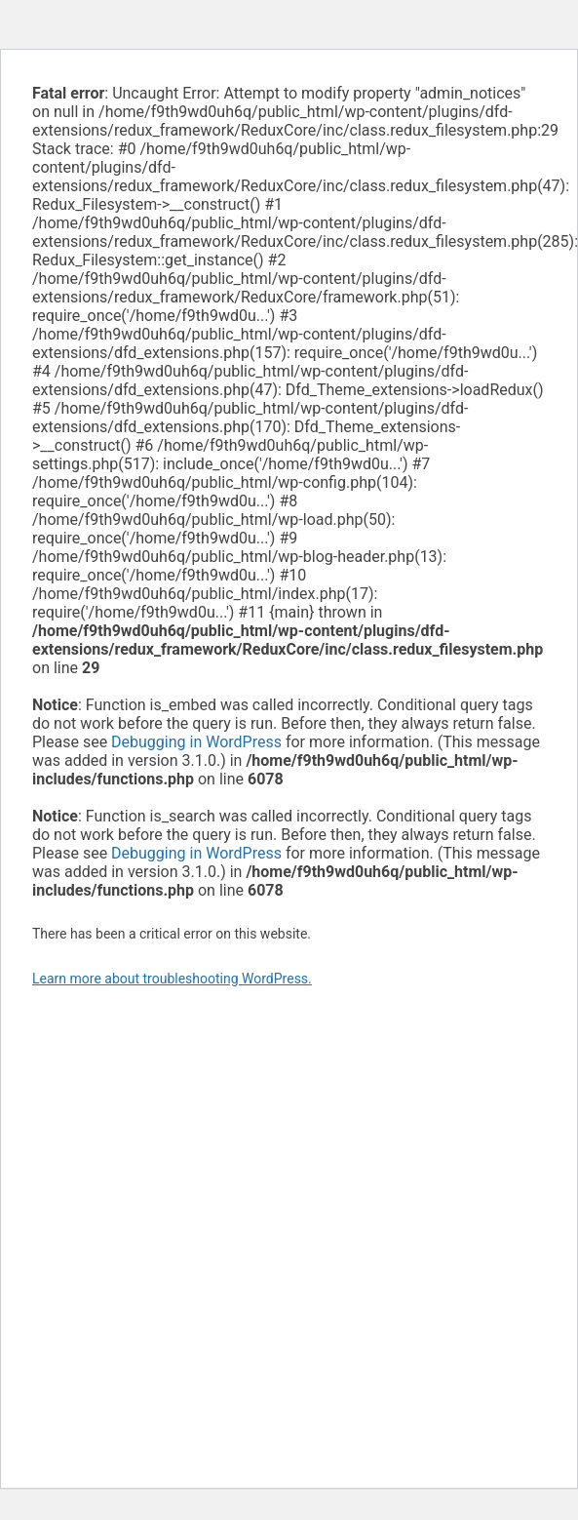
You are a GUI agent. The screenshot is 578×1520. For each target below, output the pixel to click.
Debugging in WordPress (196, 742)
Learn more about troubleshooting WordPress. (172, 978)
